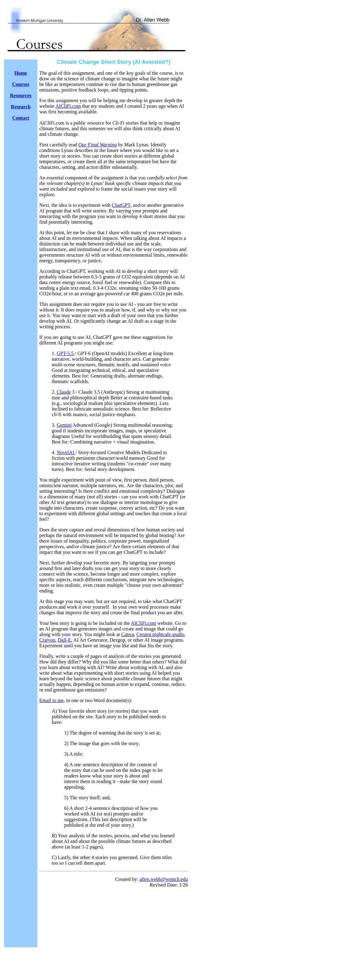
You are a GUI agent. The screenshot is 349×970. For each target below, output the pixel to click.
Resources (20, 95)
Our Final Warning (98, 144)
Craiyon (47, 640)
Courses (20, 84)
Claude (63, 392)
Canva (127, 634)
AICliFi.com (68, 106)
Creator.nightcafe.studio (160, 634)
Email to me (51, 700)
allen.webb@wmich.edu (164, 879)
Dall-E (64, 640)
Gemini (64, 425)
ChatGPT (121, 205)
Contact (20, 118)
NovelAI (66, 452)
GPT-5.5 (66, 353)
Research (21, 106)
